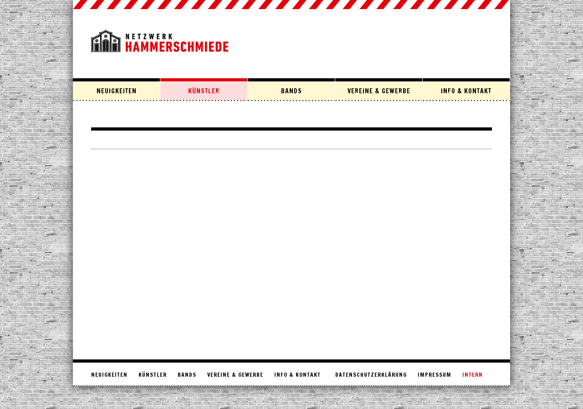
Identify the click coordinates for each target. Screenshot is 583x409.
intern (472, 375)
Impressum (434, 375)
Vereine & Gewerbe (379, 91)
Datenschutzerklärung (371, 375)
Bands (291, 91)
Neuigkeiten (117, 91)
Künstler (204, 91)
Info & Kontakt (466, 91)
